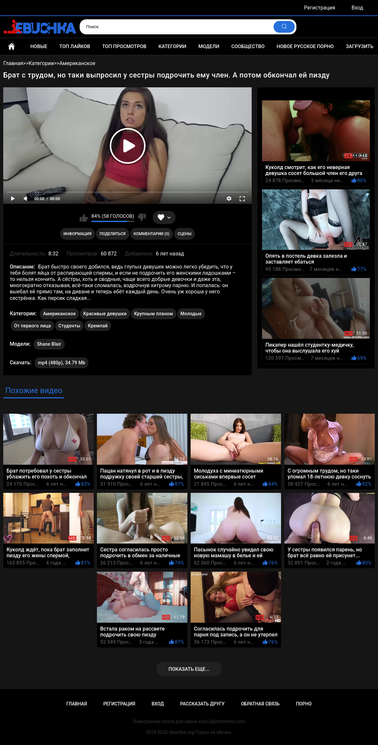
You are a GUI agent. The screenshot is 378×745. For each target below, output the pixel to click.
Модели (208, 46)
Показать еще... (189, 669)
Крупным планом (153, 313)
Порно (304, 703)
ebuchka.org (181, 732)
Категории (172, 46)
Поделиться (112, 234)
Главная (11, 46)
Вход (357, 8)
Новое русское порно (305, 46)
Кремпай (97, 325)
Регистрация (319, 8)
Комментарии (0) (151, 234)
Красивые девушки (105, 313)
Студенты (69, 325)
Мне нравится (83, 217)
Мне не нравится (141, 217)
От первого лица (32, 325)
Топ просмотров (124, 46)
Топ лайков (74, 46)
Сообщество (248, 46)
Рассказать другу (202, 703)
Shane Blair (49, 343)
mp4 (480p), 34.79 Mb (61, 362)
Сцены (185, 234)
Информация (78, 234)
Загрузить (359, 46)
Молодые (191, 313)
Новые (38, 46)
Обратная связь (260, 703)
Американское (59, 313)
